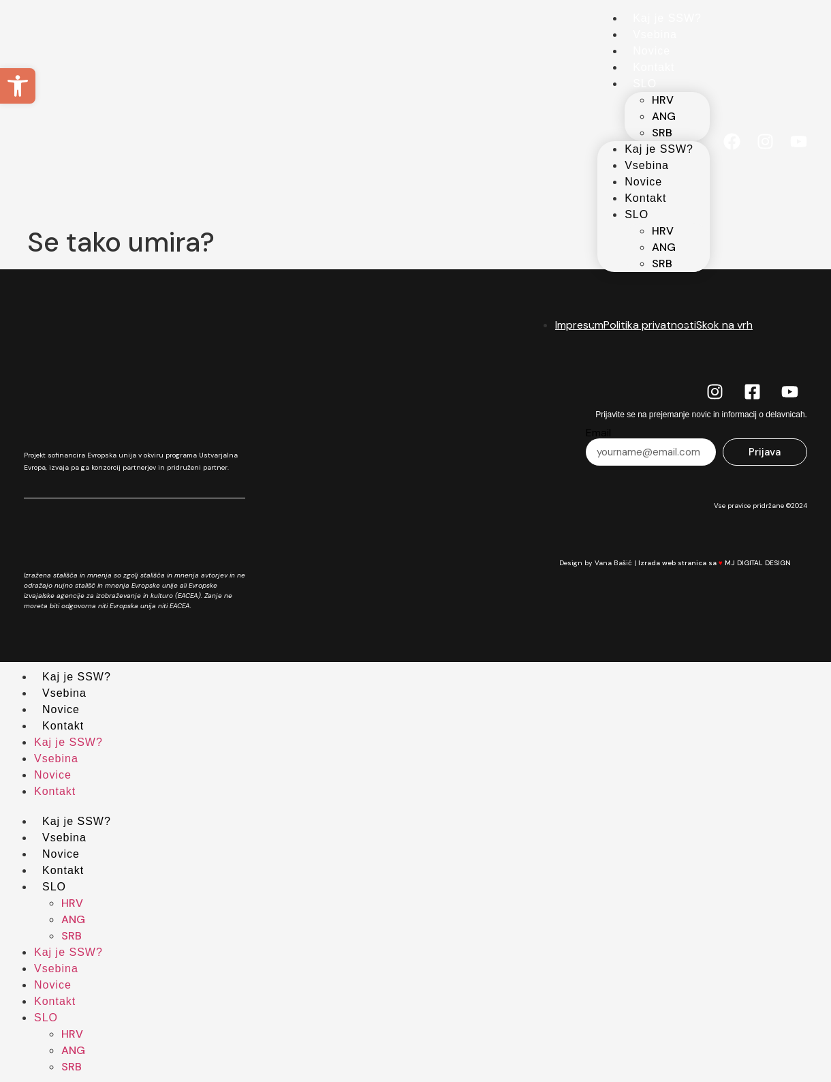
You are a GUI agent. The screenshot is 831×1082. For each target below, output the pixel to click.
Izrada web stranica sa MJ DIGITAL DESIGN (722, 562)
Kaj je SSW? (667, 18)
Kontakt (653, 67)
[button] (17, 86)
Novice (651, 51)
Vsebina (655, 34)
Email (598, 432)
